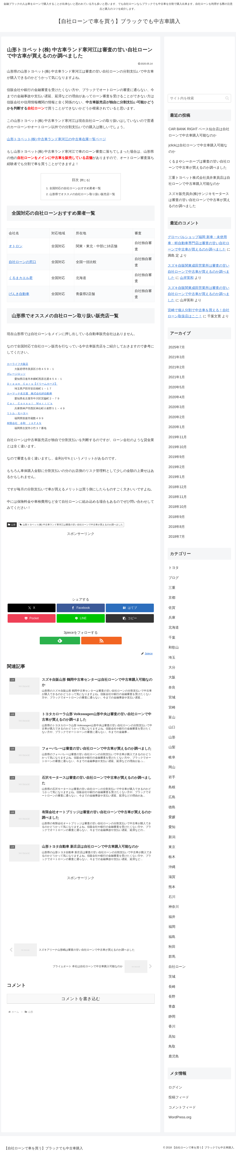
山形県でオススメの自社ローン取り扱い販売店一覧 (82, 194)
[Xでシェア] (32, 608)
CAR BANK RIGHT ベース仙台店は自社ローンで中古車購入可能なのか (198, 132)
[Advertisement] (80, 564)
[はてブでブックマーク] (130, 608)
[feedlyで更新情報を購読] (76, 641)
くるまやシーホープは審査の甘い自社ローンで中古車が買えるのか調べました (199, 164)
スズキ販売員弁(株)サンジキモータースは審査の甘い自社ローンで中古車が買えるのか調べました (199, 200)
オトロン (15, 247)
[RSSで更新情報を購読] (85, 641)
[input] (199, 98)
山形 (12, 525)
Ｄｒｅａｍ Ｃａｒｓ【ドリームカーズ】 (32, 384)
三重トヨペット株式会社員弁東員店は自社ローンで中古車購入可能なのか (199, 181)
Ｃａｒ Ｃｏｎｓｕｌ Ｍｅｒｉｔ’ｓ (30, 404)
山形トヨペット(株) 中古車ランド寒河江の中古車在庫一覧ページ (56, 139)
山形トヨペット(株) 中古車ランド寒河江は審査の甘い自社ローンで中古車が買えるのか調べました (71, 525)
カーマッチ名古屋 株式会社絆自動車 (29, 394)
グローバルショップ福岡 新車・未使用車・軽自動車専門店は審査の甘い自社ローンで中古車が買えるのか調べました (198, 243)
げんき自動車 (19, 295)
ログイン (175, 1087)
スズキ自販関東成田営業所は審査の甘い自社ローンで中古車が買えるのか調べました (198, 272)
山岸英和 (187, 278)
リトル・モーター (17, 414)
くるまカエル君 (21, 279)
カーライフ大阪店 (17, 364)
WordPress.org (179, 1117)
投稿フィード (178, 1097)
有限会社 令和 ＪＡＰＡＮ (24, 423)
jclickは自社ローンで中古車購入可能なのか (197, 148)
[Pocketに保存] (32, 619)
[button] (130, 619)
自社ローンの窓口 (22, 263)
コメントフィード (182, 1107)
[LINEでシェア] (81, 619)
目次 (75, 180)
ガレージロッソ (16, 374)
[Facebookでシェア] (81, 608)
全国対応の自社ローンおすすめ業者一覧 (74, 188)
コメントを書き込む (80, 1004)
